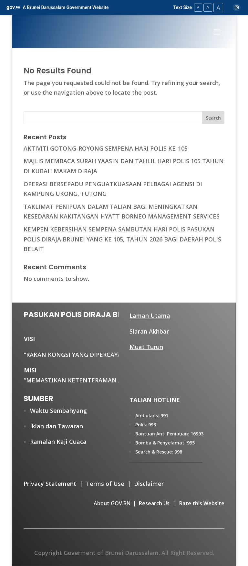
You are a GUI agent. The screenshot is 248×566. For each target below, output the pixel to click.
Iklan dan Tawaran (56, 426)
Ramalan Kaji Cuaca (58, 441)
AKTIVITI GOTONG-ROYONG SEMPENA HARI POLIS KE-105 (106, 148)
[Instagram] (237, 7)
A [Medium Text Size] (207, 7)
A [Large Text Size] (218, 7)
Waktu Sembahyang (58, 410)
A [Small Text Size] (198, 7)
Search (213, 118)
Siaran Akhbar (149, 331)
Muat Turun (146, 347)
